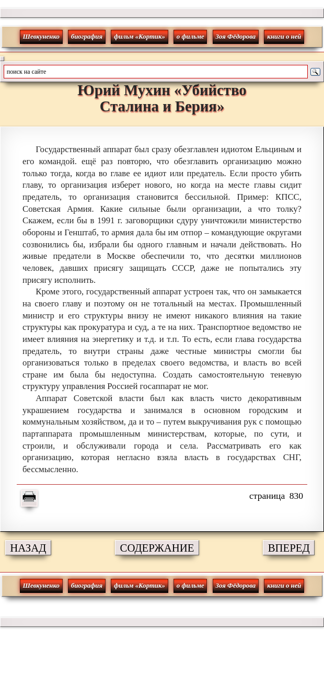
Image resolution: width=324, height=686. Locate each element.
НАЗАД (28, 548)
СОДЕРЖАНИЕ (157, 548)
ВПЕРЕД (289, 548)
